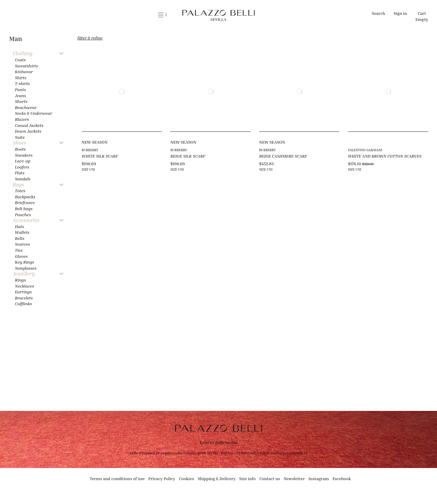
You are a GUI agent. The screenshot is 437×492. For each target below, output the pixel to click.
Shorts (21, 101)
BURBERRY (90, 150)
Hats (19, 226)
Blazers (22, 119)
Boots (20, 149)
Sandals (22, 178)
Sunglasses (25, 268)
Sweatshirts (26, 65)
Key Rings (24, 262)
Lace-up (22, 160)
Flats (19, 172)
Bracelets (24, 297)
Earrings (23, 291)
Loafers (22, 166)
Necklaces (24, 286)
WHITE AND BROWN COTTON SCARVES (384, 156)
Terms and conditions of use (117, 478)
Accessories (26, 220)
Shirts (20, 77)
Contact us (269, 478)
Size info (247, 478)
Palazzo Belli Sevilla (219, 442)
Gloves (21, 256)
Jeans (20, 95)
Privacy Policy (161, 478)
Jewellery (24, 274)
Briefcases (25, 202)
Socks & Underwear (33, 113)
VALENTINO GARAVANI (365, 150)
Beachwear (25, 107)
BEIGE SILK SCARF (187, 156)
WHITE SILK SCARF (100, 156)
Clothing (22, 53)
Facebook (342, 478)
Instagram (319, 478)
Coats (20, 59)
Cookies (186, 478)
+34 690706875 (246, 453)
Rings (20, 279)
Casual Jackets (29, 125)
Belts (19, 238)
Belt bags (23, 208)
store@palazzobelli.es (289, 453)
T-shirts (22, 83)
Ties (18, 250)
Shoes (19, 143)
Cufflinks (23, 303)
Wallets (22, 232)
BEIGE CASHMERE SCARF (283, 156)
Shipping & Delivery (216, 478)
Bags (18, 185)
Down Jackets (28, 131)
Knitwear (24, 71)
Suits (20, 137)
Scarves (22, 244)
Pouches (23, 214)
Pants (20, 89)
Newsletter (294, 478)
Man (15, 39)
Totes (20, 190)
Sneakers (23, 155)
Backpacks (25, 196)
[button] (162, 15)
